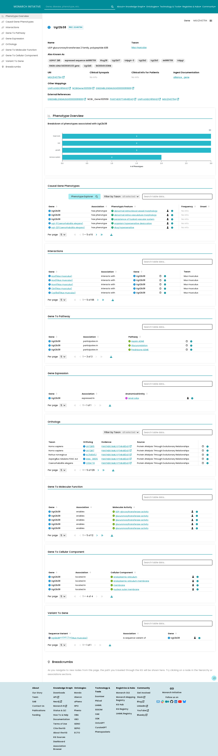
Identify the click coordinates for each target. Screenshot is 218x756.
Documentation (61, 719)
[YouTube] (180, 701)
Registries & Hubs (192, 6)
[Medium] (167, 701)
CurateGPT (101, 727)
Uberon (78, 697)
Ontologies (152, 6)
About (120, 6)
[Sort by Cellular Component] (134, 572)
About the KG (60, 732)
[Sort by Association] (105, 206)
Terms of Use (60, 723)
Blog (140, 701)
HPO (76, 706)
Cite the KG (59, 728)
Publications (38, 710)
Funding (36, 715)
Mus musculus (139, 47)
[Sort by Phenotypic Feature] (134, 206)
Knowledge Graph (135, 6)
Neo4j (57, 701)
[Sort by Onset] (208, 206)
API (56, 697)
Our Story (37, 692)
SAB (34, 701)
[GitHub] (171, 701)
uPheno (78, 701)
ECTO (77, 732)
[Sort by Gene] (56, 206)
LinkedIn (142, 706)
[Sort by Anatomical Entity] (146, 393)
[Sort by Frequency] (194, 206)
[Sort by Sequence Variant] (69, 633)
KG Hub (120, 704)
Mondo (78, 692)
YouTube (143, 710)
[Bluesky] (184, 701)
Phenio (77, 710)
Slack (141, 697)
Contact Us (38, 706)
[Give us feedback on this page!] (214, 678)
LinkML (98, 705)
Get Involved (143, 692)
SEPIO (77, 728)
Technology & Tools (170, 6)
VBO (76, 719)
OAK (97, 714)
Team (35, 697)
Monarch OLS (123, 692)
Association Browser (59, 748)
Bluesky (142, 715)
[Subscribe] (158, 701)
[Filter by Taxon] (121, 197)
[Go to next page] (95, 234)
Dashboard (59, 741)
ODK (97, 718)
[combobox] (79, 7)
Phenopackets (102, 731)
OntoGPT (100, 723)
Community (208, 6)
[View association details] (172, 210)
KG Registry (122, 709)
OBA (76, 715)
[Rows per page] (63, 235)
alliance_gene (181, 77)
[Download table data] (111, 234)
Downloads (59, 692)
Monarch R (60, 706)
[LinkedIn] (175, 701)
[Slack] (162, 701)
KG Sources (59, 737)
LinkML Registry (124, 713)
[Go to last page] (101, 234)
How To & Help (60, 715)
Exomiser (99, 696)
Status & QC (59, 710)
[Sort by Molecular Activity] (133, 507)
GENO (77, 723)
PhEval (98, 700)
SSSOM (98, 709)
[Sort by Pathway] (139, 336)
